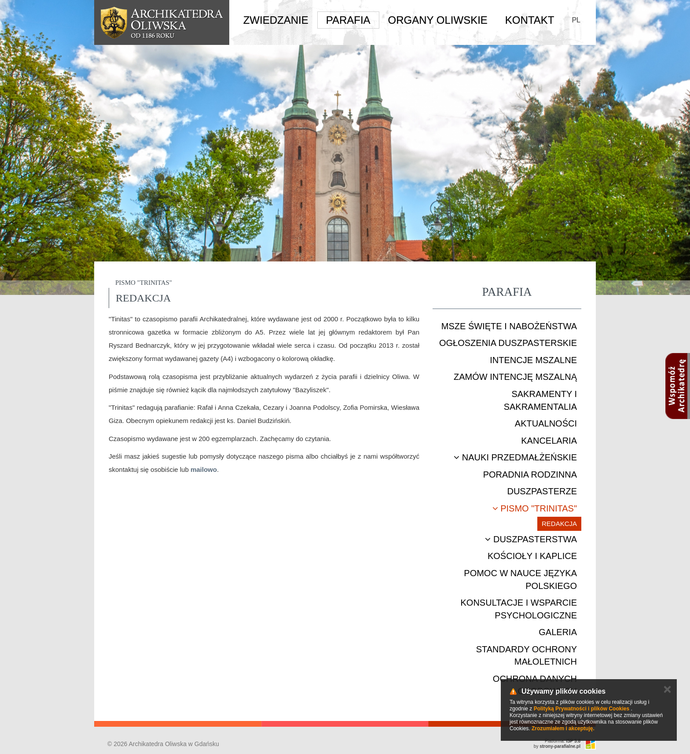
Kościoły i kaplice (532, 556)
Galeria (558, 632)
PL (576, 20)
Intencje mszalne (533, 360)
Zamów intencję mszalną (515, 377)
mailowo (204, 469)
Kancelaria (549, 440)
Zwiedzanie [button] (275, 20)
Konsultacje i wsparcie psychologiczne (519, 609)
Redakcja (559, 523)
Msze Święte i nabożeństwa (509, 326)
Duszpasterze (542, 491)
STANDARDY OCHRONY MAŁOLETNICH (526, 655)
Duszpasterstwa (531, 539)
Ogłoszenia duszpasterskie (508, 343)
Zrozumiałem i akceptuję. (563, 728)
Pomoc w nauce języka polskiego (520, 579)
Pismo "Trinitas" (534, 508)
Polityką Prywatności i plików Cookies (581, 709)
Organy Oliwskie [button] (438, 20)
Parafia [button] (348, 20)
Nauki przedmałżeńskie (515, 457)
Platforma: (562, 741)
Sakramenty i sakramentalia (540, 400)
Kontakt (529, 20)
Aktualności (546, 423)
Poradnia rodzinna (530, 474)
